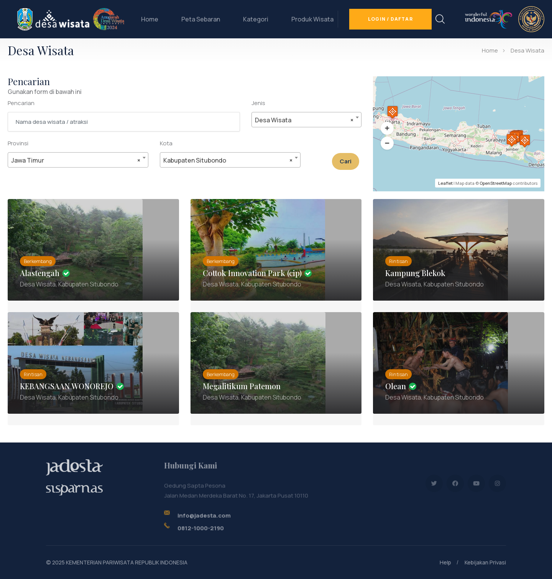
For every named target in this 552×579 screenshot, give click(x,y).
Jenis (258, 103)
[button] (387, 128)
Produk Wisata (312, 19)
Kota (166, 143)
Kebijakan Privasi (485, 562)
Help (445, 562)
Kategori (255, 19)
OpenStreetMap (496, 183)
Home (149, 19)
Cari (346, 161)
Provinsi (18, 143)
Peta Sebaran (200, 19)
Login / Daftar (390, 19)
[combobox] (306, 119)
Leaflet (445, 183)
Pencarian (21, 103)
